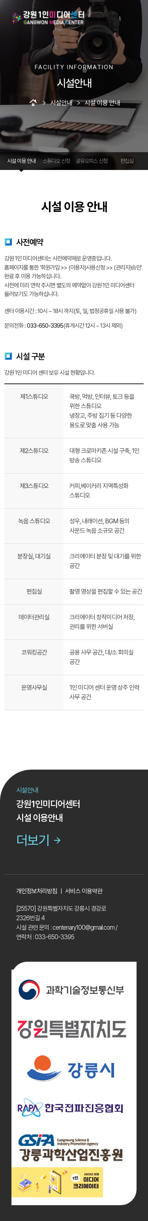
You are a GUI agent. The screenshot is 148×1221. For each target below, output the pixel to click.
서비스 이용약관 (83, 891)
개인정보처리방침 (36, 891)
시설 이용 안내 (21, 161)
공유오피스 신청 (91, 161)
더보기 (39, 840)
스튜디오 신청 (56, 161)
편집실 (126, 161)
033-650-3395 (45, 325)
